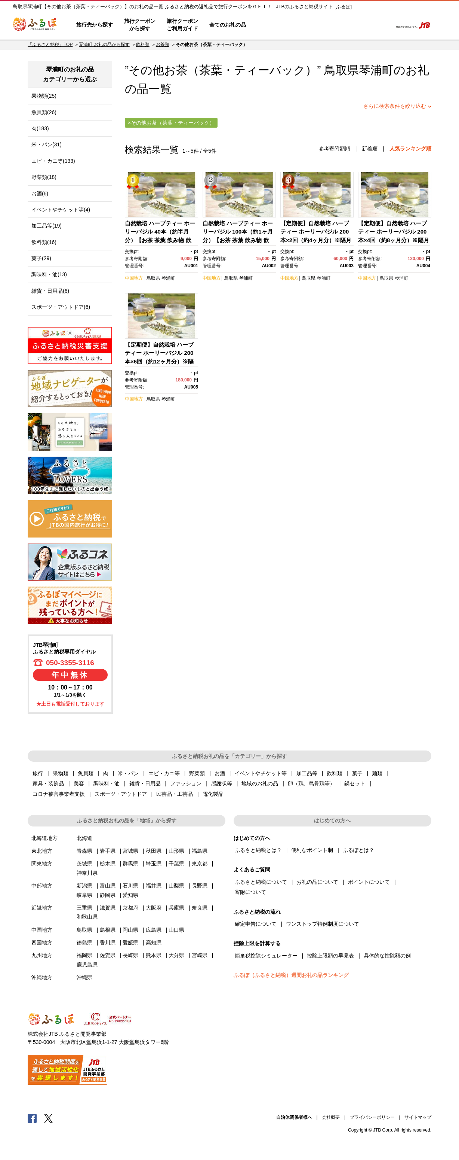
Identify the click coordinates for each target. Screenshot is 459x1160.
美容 (79, 783)
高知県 (153, 943)
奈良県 (199, 908)
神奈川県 (87, 873)
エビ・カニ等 (164, 773)
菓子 (357, 773)
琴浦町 (376, 70)
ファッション (185, 783)
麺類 (377, 773)
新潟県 (84, 886)
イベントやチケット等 (260, 773)
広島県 (153, 930)
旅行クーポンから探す (139, 24)
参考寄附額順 (334, 149)
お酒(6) (39, 194)
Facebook (32, 1118)
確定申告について (256, 924)
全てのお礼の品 (227, 25)
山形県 (176, 851)
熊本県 (153, 955)
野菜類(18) (43, 177)
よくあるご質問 (308, 25)
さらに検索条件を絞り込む (394, 106)
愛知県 (130, 895)
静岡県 (107, 895)
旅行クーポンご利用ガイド (182, 24)
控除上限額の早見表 (330, 956)
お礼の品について (317, 882)
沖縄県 (84, 977)
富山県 (107, 886)
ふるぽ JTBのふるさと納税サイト (35, 25)
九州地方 (41, 955)
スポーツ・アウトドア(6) (60, 307)
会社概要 (331, 1117)
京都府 (130, 908)
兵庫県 (176, 908)
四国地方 (41, 943)
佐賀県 (107, 955)
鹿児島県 (87, 965)
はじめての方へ (273, 25)
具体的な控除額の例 (387, 956)
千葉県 (176, 864)
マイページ (337, 25)
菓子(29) (41, 258)
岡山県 (130, 930)
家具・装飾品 (48, 783)
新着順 (370, 149)
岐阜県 (84, 895)
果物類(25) (43, 96)
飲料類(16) (43, 242)
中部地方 (41, 886)
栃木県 (107, 864)
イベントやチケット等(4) (60, 210)
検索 (381, 25)
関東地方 (41, 864)
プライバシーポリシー (372, 1117)
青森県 (84, 851)
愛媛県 (130, 943)
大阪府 (153, 908)
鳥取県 (153, 278)
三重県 (84, 908)
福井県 (153, 886)
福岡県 (84, 955)
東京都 (199, 864)
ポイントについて (369, 882)
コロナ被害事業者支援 (59, 794)
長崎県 (130, 955)
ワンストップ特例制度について (322, 924)
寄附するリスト (360, 25)
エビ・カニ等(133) (53, 161)
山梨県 (176, 886)
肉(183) (40, 128)
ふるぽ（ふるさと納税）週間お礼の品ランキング (291, 975)
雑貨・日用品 (145, 783)
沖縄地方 (41, 977)
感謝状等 (221, 783)
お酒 (220, 773)
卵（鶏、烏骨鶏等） (311, 783)
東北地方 (41, 851)
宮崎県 (199, 955)
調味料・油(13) (49, 274)
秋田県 (153, 851)
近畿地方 (41, 908)
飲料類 (143, 44)
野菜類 (197, 773)
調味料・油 (106, 783)
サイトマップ (417, 1117)
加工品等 (306, 773)
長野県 (199, 886)
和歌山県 (87, 917)
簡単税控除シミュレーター (266, 956)
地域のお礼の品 (259, 783)
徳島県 (84, 943)
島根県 (107, 930)
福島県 (199, 851)
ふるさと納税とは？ (258, 850)
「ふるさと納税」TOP (50, 44)
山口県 (176, 930)
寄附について (250, 892)
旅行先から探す (94, 25)
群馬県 (130, 864)
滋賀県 (107, 908)
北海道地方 (44, 838)
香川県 (107, 943)
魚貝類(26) (43, 112)
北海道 (84, 838)
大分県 (176, 955)
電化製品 (213, 794)
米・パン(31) (46, 144)
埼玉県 (153, 864)
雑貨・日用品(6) (50, 291)
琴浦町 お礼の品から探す (104, 44)
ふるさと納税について (261, 882)
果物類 (60, 773)
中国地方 (134, 278)
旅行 (38, 773)
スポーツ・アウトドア (121, 794)
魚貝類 (85, 773)
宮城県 (130, 851)
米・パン (128, 773)
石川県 (130, 886)
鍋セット (354, 783)
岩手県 (107, 851)
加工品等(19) (46, 226)
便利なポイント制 (312, 850)
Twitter (48, 1118)
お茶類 (162, 44)
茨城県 (84, 864)
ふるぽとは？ (358, 850)
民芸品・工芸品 (174, 794)
